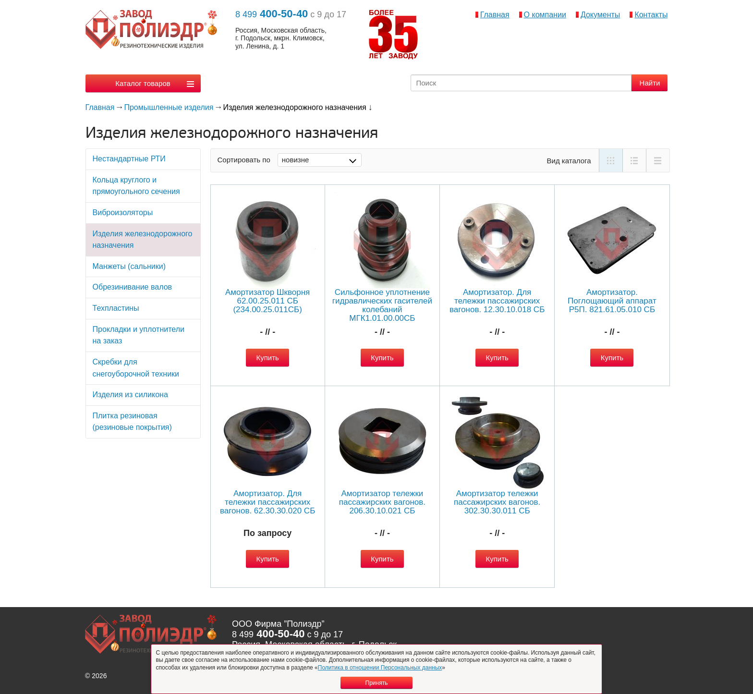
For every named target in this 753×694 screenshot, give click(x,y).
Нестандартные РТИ (129, 159)
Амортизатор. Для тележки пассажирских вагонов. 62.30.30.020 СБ (267, 502)
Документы (600, 15)
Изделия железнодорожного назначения (143, 240)
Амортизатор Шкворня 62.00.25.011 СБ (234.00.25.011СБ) (267, 301)
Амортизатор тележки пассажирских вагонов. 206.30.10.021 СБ (382, 502)
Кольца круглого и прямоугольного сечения (136, 186)
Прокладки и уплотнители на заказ (138, 335)
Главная (495, 15)
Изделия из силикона (130, 394)
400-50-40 (271, 14)
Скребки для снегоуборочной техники (136, 368)
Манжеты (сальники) (129, 266)
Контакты (651, 15)
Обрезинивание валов (132, 287)
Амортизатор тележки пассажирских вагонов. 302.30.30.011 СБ (497, 502)
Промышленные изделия (168, 107)
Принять (376, 683)
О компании (545, 15)
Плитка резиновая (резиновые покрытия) (132, 422)
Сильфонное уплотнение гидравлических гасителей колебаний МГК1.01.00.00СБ (382, 305)
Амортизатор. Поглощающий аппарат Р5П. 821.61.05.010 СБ (612, 301)
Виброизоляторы (123, 212)
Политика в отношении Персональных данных (380, 667)
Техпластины (116, 308)
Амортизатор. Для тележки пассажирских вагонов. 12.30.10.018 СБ (497, 301)
